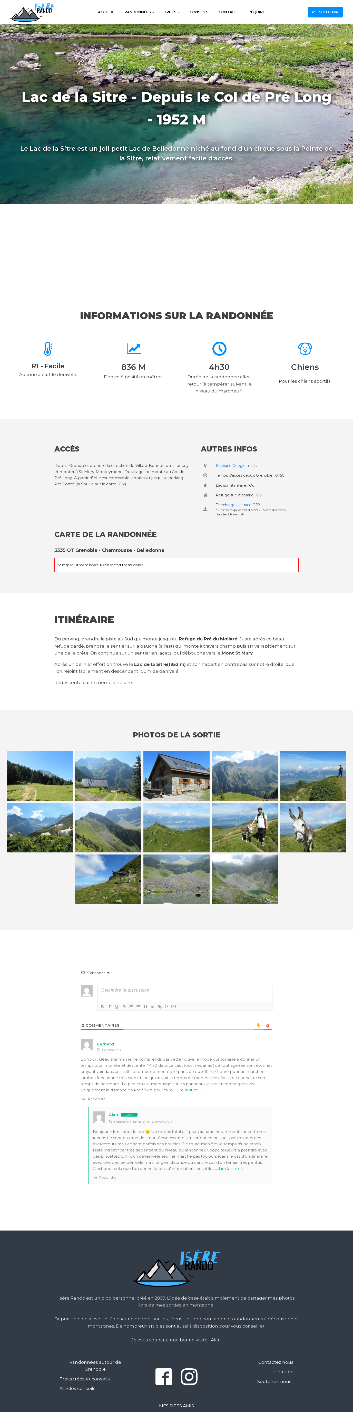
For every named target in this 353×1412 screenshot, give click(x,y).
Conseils (199, 12)
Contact (228, 12)
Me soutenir (325, 12)
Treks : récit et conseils (85, 1378)
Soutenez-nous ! (275, 1381)
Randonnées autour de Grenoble (95, 1366)
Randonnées (137, 12)
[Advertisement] (176, 246)
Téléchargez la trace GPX (238, 505)
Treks (170, 12)
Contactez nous (275, 1362)
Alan (113, 1114)
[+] (173, 1006)
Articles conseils (77, 1388)
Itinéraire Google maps (236, 465)
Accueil (106, 12)
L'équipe (256, 12)
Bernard (139, 1121)
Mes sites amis (176, 1405)
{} (166, 1006)
